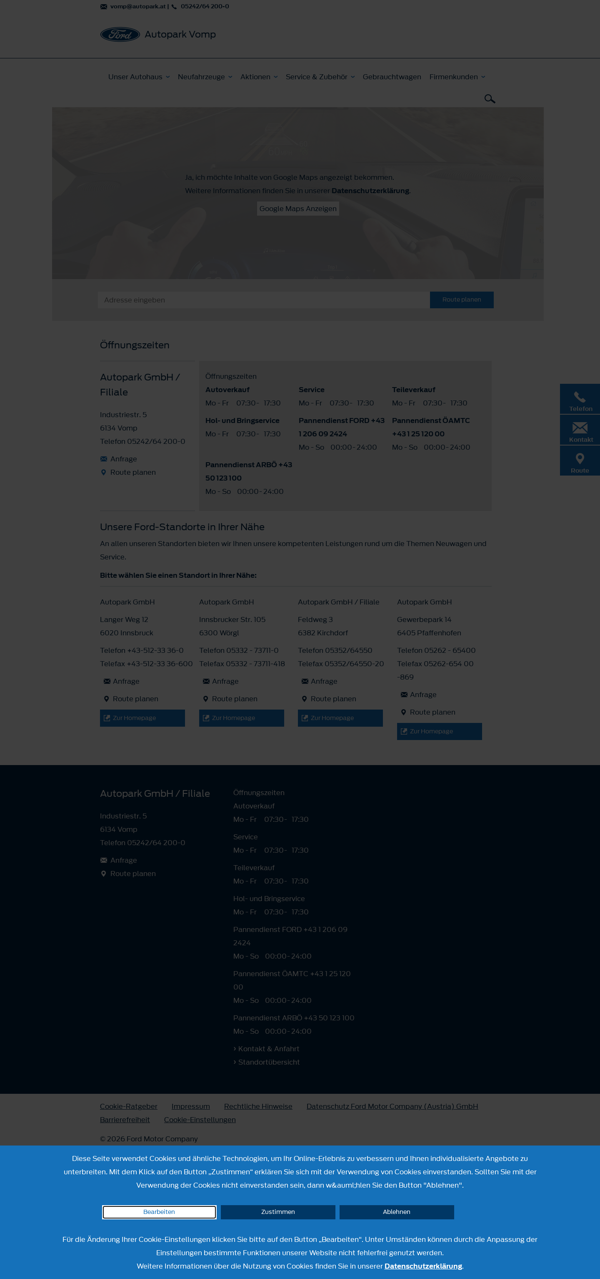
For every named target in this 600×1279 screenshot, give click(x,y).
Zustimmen (278, 1212)
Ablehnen (396, 1212)
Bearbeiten (159, 1212)
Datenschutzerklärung (423, 1266)
